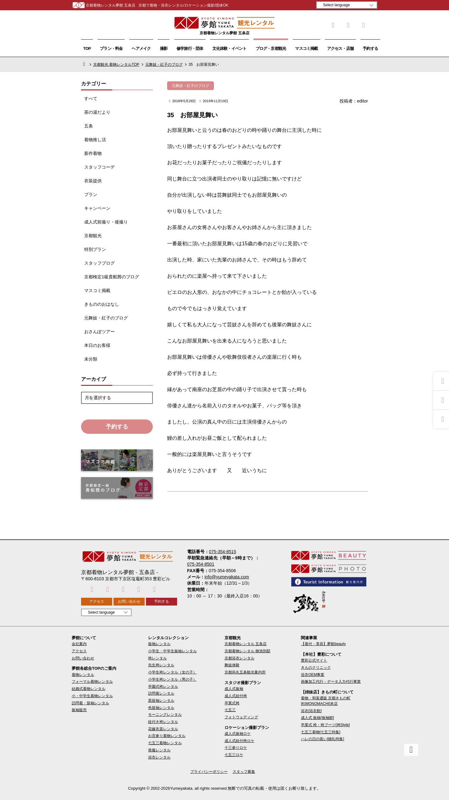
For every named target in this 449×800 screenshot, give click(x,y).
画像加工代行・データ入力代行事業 (331, 681)
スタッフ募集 (244, 772)
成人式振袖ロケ (237, 733)
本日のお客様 (97, 345)
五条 (88, 126)
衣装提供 (93, 181)
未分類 (90, 359)
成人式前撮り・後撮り (106, 222)
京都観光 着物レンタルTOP (116, 64)
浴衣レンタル (159, 757)
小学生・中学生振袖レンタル (172, 651)
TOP (87, 48)
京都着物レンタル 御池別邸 (247, 651)
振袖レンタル (159, 644)
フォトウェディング (241, 717)
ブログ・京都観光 (271, 48)
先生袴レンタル (161, 665)
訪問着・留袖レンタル (90, 703)
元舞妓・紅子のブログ (164, 64)
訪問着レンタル (161, 693)
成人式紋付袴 (235, 696)
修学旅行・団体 (189, 48)
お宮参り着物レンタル (167, 736)
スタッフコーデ (99, 167)
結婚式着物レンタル (88, 689)
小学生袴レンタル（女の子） (172, 672)
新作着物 (93, 153)
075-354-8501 (200, 564)
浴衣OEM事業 (312, 675)
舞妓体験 (231, 665)
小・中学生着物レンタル (92, 696)
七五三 (230, 710)
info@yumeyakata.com (227, 576)
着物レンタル (83, 675)
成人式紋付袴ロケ (239, 741)
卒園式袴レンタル (163, 686)
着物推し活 (95, 139)
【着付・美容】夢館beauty (323, 644)
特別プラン (95, 249)
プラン (90, 194)
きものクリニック (316, 667)
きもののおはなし (101, 304)
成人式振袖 (233, 689)
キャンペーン (97, 208)
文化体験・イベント (229, 48)
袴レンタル (157, 658)
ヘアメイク (141, 48)
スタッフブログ (99, 263)
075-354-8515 (222, 551)
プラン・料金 (111, 48)
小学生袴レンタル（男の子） (172, 679)
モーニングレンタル (165, 714)
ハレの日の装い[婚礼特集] (322, 739)
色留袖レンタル (161, 708)
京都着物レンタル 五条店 (245, 644)
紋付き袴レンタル (163, 722)
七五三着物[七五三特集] (320, 732)
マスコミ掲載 (306, 48)
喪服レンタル (159, 750)
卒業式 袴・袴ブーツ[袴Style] (325, 725)
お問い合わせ (129, 601)
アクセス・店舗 (340, 48)
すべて (90, 98)
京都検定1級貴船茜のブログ (111, 277)
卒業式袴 (231, 703)
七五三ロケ (233, 755)
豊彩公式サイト (314, 660)
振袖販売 (79, 710)
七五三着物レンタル (165, 743)
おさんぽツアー (99, 331)
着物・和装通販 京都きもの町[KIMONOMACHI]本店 (325, 701)
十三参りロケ (235, 747)
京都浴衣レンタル (239, 658)
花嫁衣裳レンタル (163, 729)
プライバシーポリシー (209, 772)
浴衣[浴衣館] (311, 711)
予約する (370, 48)
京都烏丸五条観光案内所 (245, 672)
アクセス (96, 601)
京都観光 (93, 235)
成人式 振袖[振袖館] (317, 718)
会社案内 (79, 644)
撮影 (163, 48)
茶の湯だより (97, 112)
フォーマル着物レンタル (92, 681)
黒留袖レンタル (161, 700)
